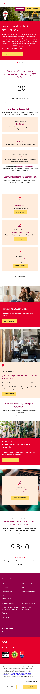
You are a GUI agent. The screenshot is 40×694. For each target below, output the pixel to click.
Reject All (10, 687)
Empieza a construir (20, 265)
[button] (17, 62)
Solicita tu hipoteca (32, 8)
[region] (20, 679)
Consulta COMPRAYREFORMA (12, 54)
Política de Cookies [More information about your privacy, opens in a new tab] (28, 676)
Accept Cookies (30, 687)
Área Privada (20, 8)
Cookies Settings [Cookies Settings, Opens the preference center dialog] (30, 681)
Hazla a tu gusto (20, 239)
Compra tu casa (20, 212)
